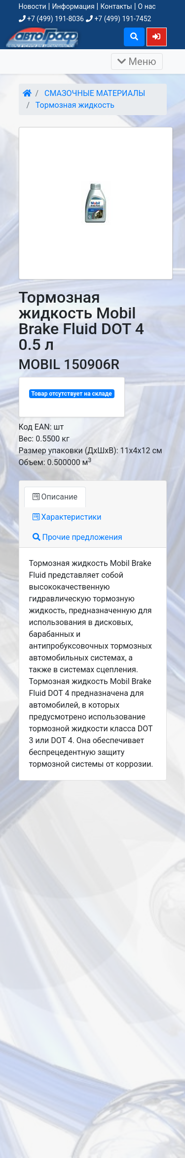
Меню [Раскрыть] (136, 61)
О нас (147, 6)
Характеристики (67, 517)
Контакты (116, 6)
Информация (73, 6)
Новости (32, 6)
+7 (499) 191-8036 (51, 19)
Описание (55, 496)
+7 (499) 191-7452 (118, 19)
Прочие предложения (77, 537)
